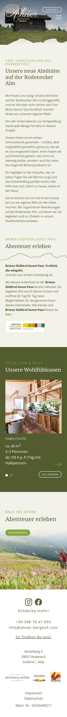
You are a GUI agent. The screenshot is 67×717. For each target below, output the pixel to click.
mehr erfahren (17, 532)
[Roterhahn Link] (56, 677)
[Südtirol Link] (39, 677)
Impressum (33, 693)
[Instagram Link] (28, 602)
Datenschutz (33, 698)
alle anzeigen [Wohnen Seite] (50, 474)
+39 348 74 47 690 (33, 621)
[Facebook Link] (38, 602)
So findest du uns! (33, 636)
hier (8, 314)
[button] (6, 475)
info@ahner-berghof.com (33, 627)
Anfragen (52, 9)
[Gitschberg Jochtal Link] (17, 677)
